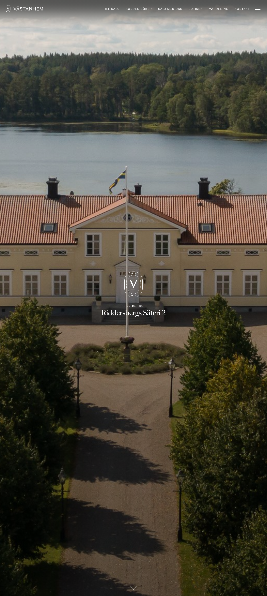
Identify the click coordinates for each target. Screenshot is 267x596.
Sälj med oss (170, 8)
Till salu (111, 8)
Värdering (218, 8)
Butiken (196, 8)
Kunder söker (139, 8)
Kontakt (242, 8)
